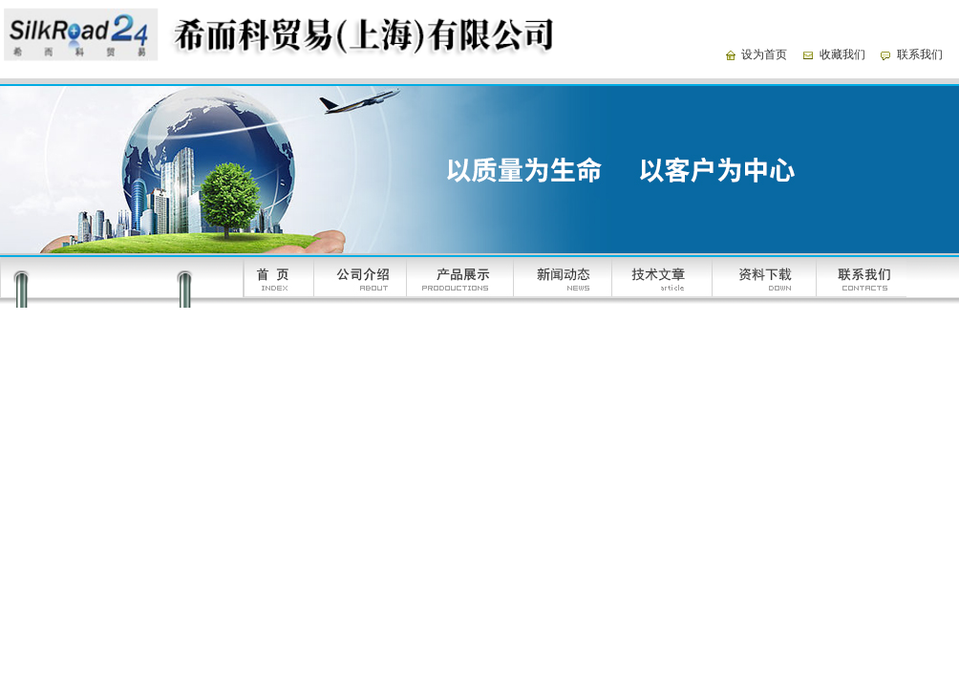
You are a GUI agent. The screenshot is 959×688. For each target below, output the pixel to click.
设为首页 (764, 54)
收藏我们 (842, 54)
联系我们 (920, 54)
